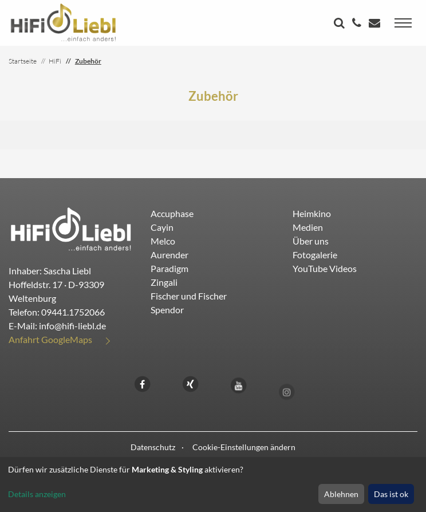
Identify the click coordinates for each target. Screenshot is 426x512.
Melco (163, 240)
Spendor (167, 309)
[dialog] (213, 484)
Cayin (162, 227)
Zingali (164, 282)
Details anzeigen (37, 494)
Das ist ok (391, 494)
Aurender (169, 254)
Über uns (311, 240)
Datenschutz (153, 447)
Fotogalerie (315, 254)
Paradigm (169, 268)
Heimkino (312, 213)
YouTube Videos (325, 268)
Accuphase (172, 213)
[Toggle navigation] (403, 22)
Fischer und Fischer (189, 295)
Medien (308, 227)
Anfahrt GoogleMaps (50, 339)
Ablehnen (341, 494)
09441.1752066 (73, 311)
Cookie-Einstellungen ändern (243, 447)
